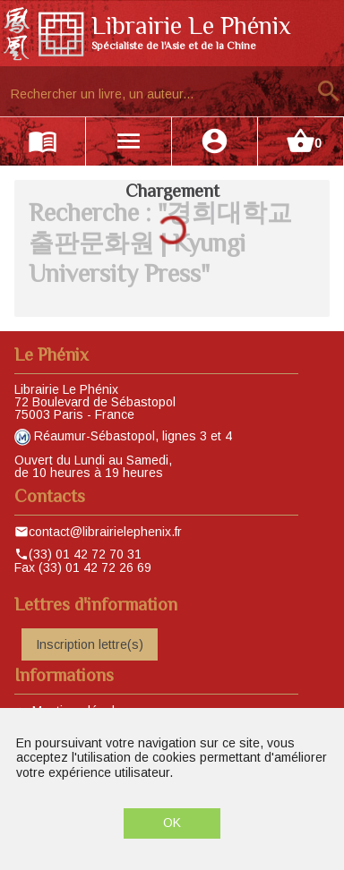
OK (172, 822)
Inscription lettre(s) (89, 644)
